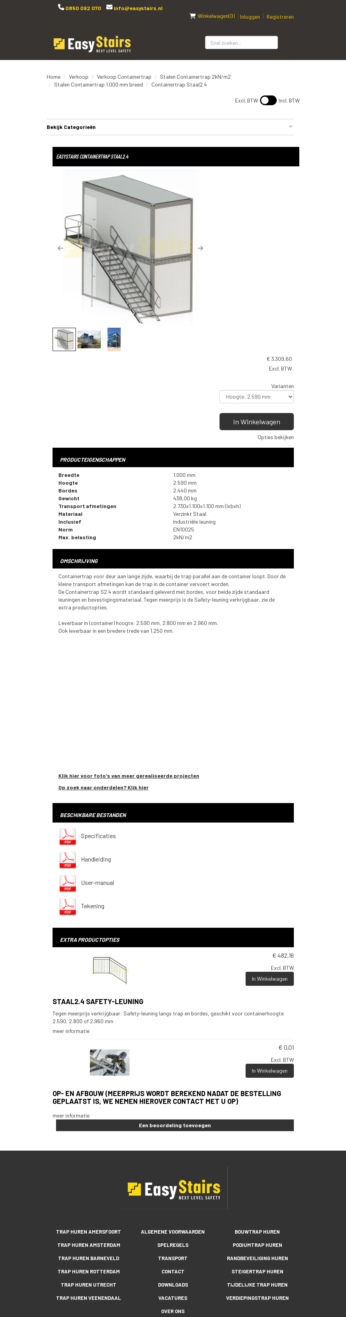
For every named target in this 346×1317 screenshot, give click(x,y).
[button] (60, 240)
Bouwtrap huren (257, 1138)
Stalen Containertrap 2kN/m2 (195, 68)
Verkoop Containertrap (124, 68)
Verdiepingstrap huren (257, 1204)
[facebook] (142, 1251)
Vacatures (172, 1204)
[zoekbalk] (241, 34)
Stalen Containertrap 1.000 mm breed (98, 76)
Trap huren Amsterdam (88, 1151)
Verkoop (78, 68)
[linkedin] (173, 1251)
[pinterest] (204, 1251)
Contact (173, 1178)
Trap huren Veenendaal (88, 1204)
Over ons (172, 1218)
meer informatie (71, 937)
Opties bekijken (276, 244)
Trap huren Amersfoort (88, 1138)
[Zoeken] (289, 34)
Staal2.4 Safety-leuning (98, 908)
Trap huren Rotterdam (89, 1178)
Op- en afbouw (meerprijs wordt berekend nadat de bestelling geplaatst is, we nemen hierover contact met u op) (167, 1004)
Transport (173, 1165)
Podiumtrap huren (257, 1151)
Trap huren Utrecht (88, 1191)
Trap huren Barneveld (88, 1165)
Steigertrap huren (257, 1178)
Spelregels (172, 1151)
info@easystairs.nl (137, 8)
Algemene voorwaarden (173, 1138)
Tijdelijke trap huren (257, 1191)
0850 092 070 (82, 8)
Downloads (173, 1191)
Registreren (280, 8)
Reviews (173, 1231)
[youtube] (157, 1251)
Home (53, 68)
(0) (212, 8)
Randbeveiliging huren (257, 1165)
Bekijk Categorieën (170, 118)
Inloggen (250, 8)
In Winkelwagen (257, 228)
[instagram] (189, 1251)
